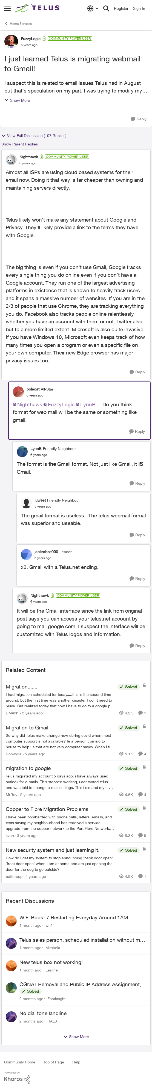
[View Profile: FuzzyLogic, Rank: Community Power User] (11, 41)
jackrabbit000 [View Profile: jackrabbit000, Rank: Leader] (46, 551)
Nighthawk (29, 404)
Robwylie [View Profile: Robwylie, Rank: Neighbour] (14, 753)
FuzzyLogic (61, 404)
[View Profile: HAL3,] (11, 1016)
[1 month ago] (30, 925)
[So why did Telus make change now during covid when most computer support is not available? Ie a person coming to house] (60, 740)
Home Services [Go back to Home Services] (18, 23)
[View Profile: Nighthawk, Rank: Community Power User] (11, 159)
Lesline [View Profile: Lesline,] (51, 969)
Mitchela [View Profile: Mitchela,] (52, 947)
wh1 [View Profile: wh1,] (49, 925)
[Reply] (139, 119)
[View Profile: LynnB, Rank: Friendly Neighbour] (22, 451)
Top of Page (54, 1062)
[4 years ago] (35, 876)
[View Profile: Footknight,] (11, 987)
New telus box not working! (51, 962)
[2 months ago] (31, 998)
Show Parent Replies (19, 144)
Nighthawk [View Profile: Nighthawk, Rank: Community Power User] (28, 156)
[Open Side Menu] (7, 8)
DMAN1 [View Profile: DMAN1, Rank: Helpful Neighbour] (12, 713)
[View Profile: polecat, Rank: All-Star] (18, 391)
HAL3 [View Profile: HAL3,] (52, 1021)
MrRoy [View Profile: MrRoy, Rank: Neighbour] (11, 794)
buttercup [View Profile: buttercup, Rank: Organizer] (14, 876)
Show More (17, 100)
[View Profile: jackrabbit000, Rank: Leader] (26, 554)
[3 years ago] (26, 835)
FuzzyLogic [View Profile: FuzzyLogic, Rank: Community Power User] (31, 38)
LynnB (88, 404)
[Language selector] (93, 8)
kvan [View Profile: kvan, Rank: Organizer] (10, 835)
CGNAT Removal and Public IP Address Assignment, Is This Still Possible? (80, 984)
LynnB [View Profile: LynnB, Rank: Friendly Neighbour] (36, 448)
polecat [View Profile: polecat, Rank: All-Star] (33, 389)
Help (76, 1062)
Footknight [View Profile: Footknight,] (56, 998)
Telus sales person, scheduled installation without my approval (81, 940)
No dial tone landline (43, 1013)
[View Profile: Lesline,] (11, 965)
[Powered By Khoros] (76, 1078)
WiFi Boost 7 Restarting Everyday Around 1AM (73, 917)
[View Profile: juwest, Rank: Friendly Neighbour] (26, 502)
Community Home (19, 1062)
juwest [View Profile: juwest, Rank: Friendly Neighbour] (40, 500)
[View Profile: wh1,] (11, 921)
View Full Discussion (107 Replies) (34, 135)
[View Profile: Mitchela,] (11, 943)
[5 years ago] (31, 713)
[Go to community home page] (38, 8)
